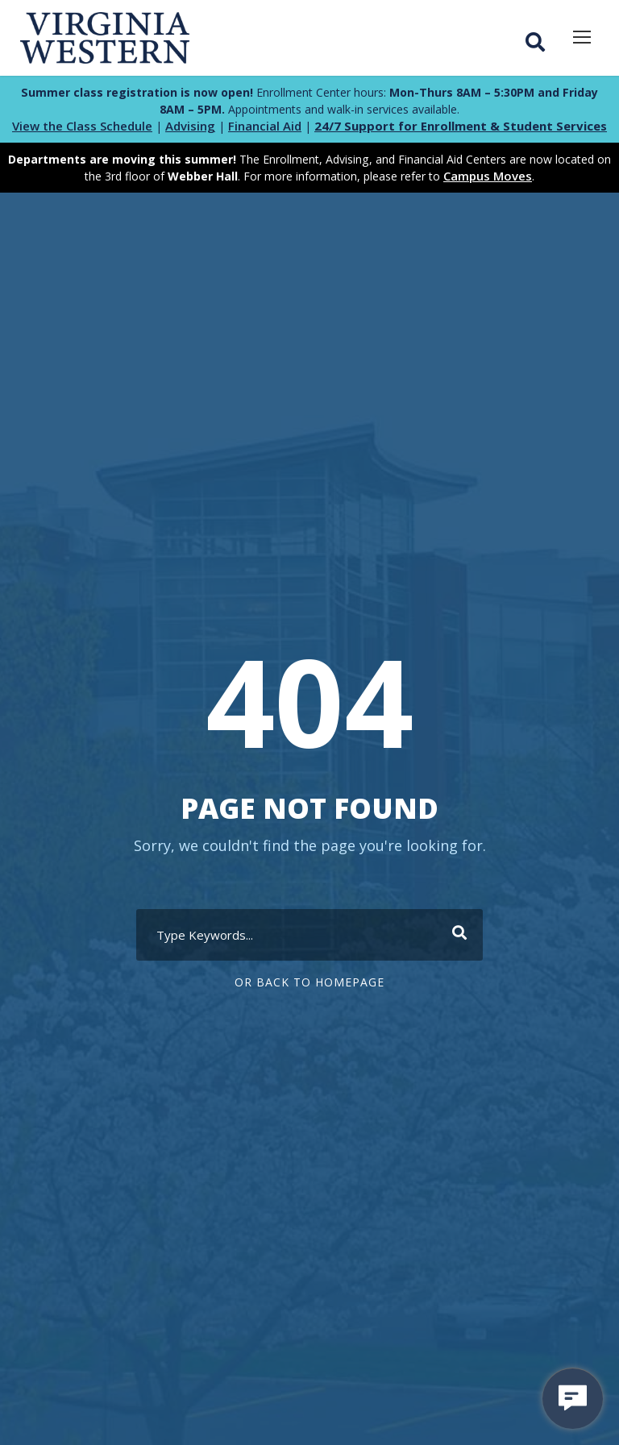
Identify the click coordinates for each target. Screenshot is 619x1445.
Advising (190, 126)
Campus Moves (487, 176)
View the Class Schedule (82, 126)
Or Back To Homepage (309, 982)
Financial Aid (264, 126)
